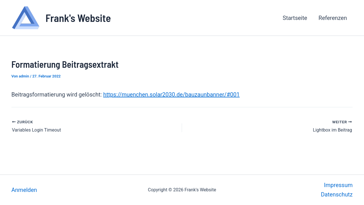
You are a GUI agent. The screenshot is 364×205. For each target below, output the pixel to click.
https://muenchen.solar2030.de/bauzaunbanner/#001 (171, 94)
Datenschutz (337, 194)
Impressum (338, 185)
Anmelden (24, 189)
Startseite (295, 18)
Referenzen (332, 18)
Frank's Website (78, 17)
